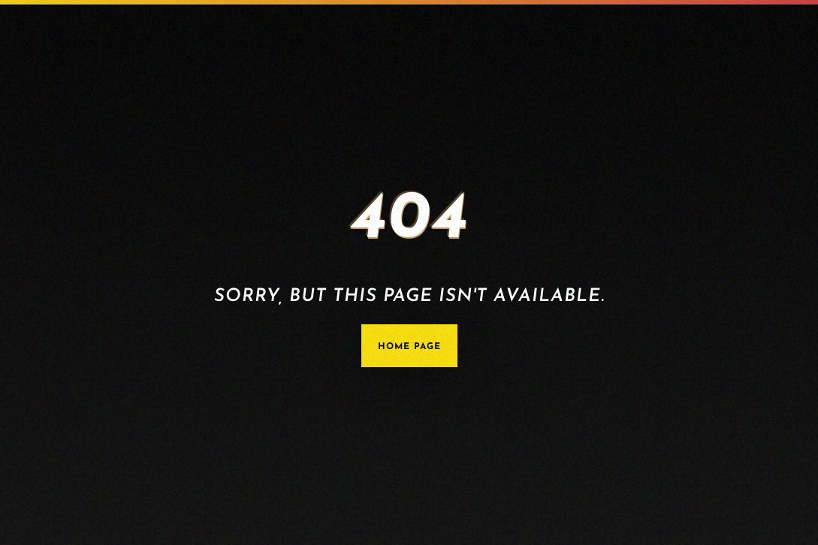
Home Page (409, 346)
